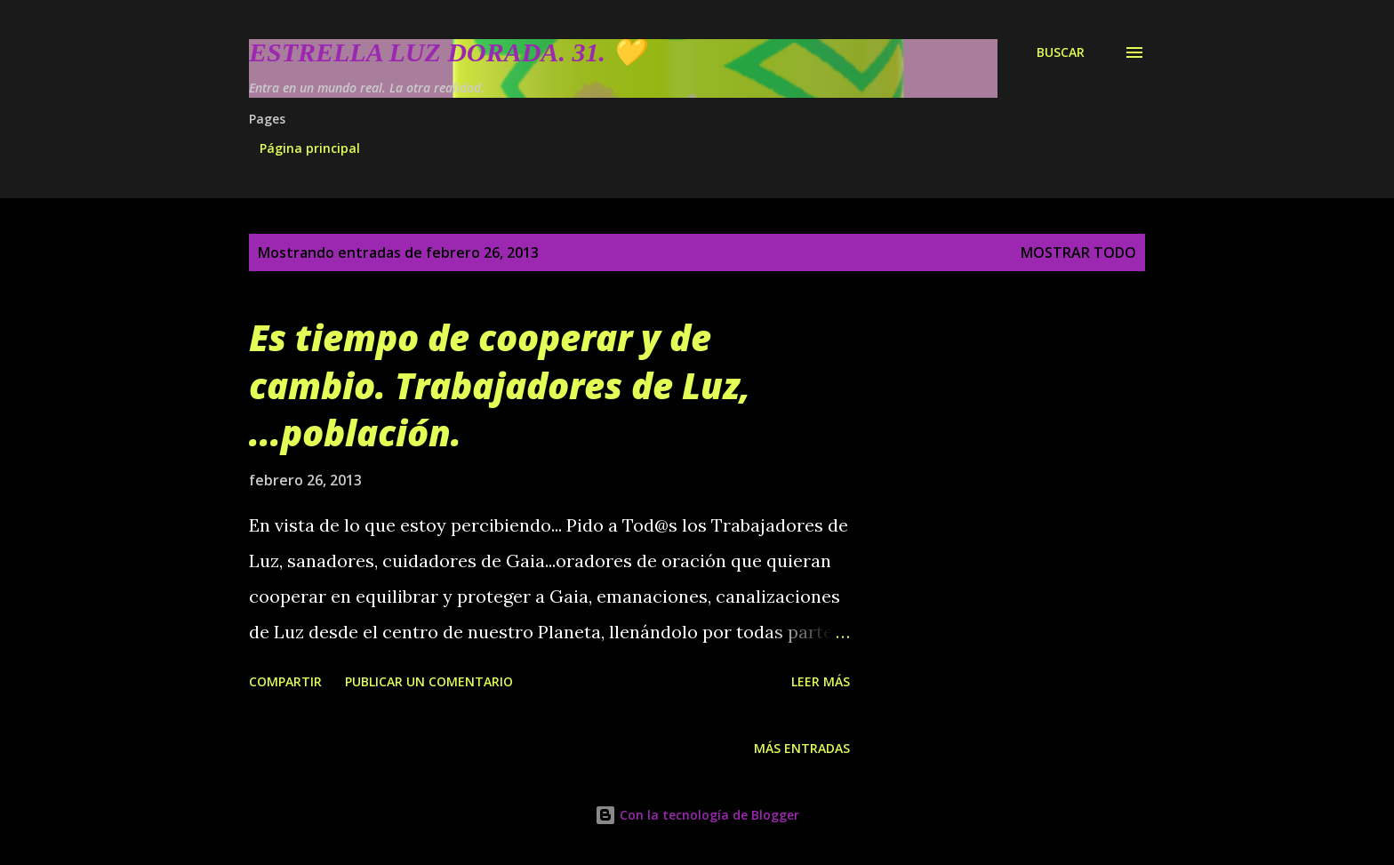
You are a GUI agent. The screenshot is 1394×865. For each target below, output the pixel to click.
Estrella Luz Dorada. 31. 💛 (447, 52)
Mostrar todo (1078, 252)
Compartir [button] (285, 681)
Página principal (310, 148)
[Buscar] (1061, 52)
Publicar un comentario (429, 681)
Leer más (820, 681)
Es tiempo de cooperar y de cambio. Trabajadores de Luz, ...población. (499, 385)
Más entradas (802, 748)
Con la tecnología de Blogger (697, 814)
